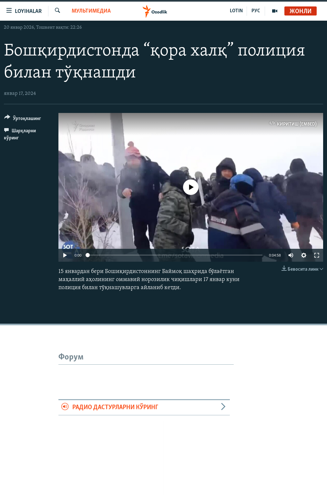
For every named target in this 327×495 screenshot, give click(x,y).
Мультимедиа (91, 11)
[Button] (22, 119)
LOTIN (236, 11)
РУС (255, 11)
